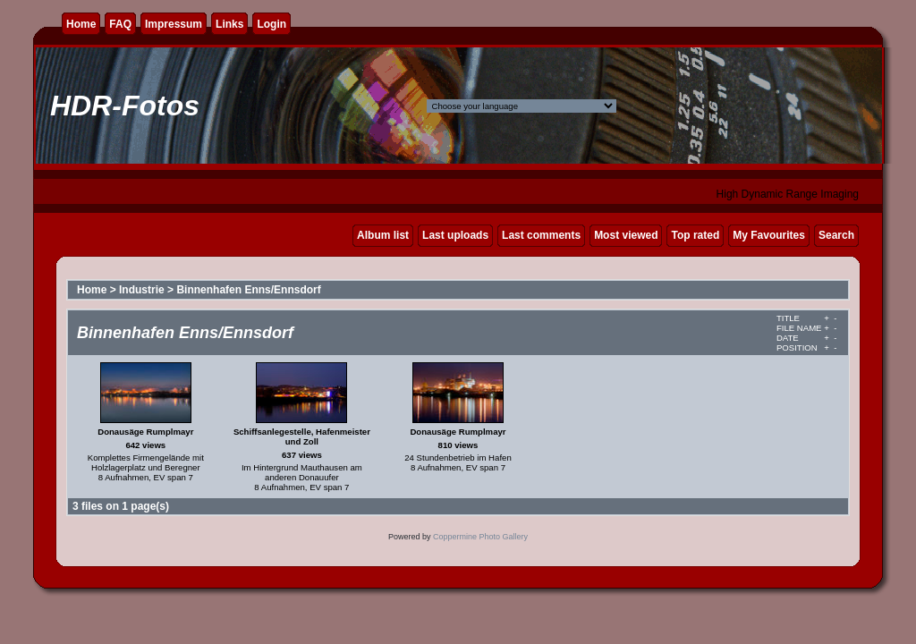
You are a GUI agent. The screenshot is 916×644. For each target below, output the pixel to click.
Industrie (142, 290)
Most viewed (625, 235)
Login (271, 24)
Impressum (173, 24)
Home (81, 24)
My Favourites (769, 235)
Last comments (541, 235)
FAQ (120, 24)
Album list (383, 235)
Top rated (695, 235)
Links (229, 24)
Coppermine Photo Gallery (480, 536)
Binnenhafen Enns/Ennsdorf (248, 290)
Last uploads (455, 235)
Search (836, 235)
